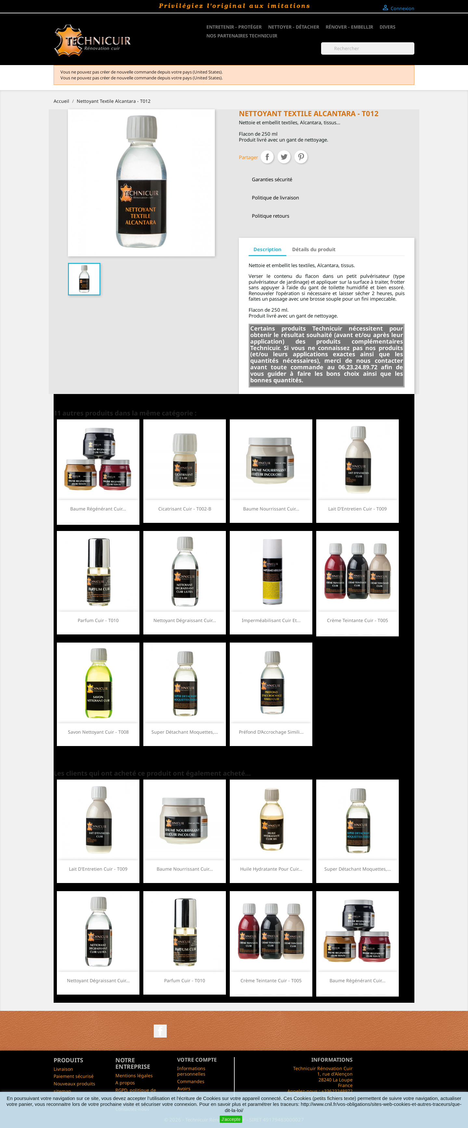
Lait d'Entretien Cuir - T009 (357, 509)
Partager (267, 156)
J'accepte (230, 1119)
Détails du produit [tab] (314, 249)
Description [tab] (267, 249)
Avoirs (183, 1088)
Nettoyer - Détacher (293, 27)
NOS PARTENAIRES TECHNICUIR (241, 36)
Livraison (63, 1069)
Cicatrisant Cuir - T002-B (184, 509)
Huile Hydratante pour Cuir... (271, 869)
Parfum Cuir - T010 (98, 620)
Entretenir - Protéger (234, 27)
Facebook (160, 1031)
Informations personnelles (191, 1071)
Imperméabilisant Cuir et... (271, 620)
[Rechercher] (367, 48)
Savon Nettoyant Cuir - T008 (98, 732)
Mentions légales (134, 1075)
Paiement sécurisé (74, 1076)
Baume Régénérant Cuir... (98, 509)
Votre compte (197, 1059)
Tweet (284, 156)
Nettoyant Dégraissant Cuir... (184, 620)
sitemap (62, 1091)
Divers (388, 27)
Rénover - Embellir (349, 27)
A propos (125, 1083)
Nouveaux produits (74, 1083)
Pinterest (300, 156)
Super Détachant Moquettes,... (184, 732)
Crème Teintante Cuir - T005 (357, 620)
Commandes (190, 1081)
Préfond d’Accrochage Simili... (271, 732)
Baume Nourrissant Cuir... (271, 509)
